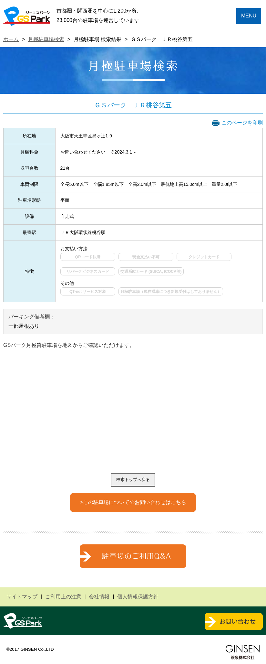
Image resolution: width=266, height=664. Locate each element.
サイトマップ (21, 596)
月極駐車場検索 (46, 39)
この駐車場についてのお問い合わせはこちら (134, 502)
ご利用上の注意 (63, 596)
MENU (248, 15)
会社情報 (99, 596)
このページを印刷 (242, 122)
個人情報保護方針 (138, 596)
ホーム (11, 39)
